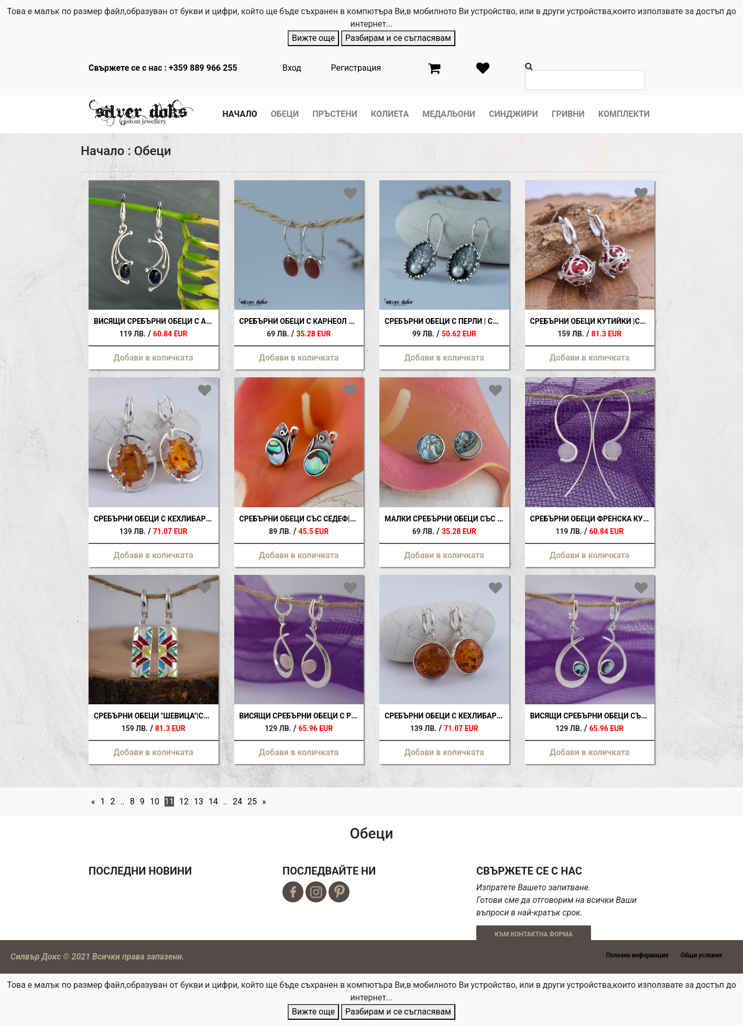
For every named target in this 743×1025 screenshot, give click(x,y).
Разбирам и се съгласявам (398, 38)
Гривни (568, 114)
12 (184, 801)
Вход (291, 68)
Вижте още (313, 38)
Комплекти (624, 114)
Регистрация (356, 68)
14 (213, 801)
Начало (240, 114)
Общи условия (701, 955)
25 (252, 801)
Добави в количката (153, 358)
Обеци (285, 114)
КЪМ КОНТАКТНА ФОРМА (534, 934)
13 (198, 801)
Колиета (390, 114)
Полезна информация (637, 955)
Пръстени (334, 114)
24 (237, 801)
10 (154, 801)
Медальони (448, 114)
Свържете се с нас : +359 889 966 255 (163, 68)
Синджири (513, 114)
